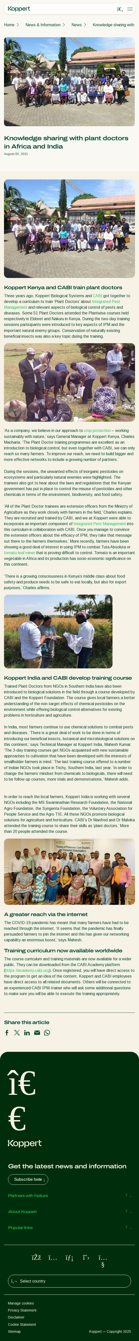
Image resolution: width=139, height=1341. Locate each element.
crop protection (97, 430)
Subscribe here (30, 1180)
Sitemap (14, 1332)
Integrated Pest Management (100, 524)
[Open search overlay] (120, 9)
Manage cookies (21, 1303)
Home (9, 25)
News (77, 25)
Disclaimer (16, 1317)
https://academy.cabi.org (27, 970)
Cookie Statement (22, 1325)
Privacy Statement (22, 1310)
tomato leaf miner (19, 553)
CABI (97, 296)
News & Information (43, 25)
